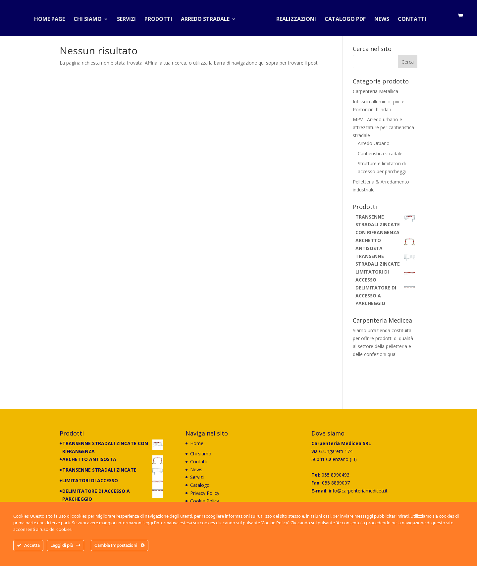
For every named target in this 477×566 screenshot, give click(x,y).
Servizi (129, 18)
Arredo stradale (208, 18)
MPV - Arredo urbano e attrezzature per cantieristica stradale (383, 127)
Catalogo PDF (342, 18)
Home (196, 443)
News (379, 18)
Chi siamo (90, 18)
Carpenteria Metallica (375, 91)
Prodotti (161, 18)
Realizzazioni (293, 18)
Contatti (409, 18)
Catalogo (200, 485)
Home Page (52, 18)
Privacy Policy (204, 493)
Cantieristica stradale (380, 153)
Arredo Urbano (374, 143)
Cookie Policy (204, 501)
